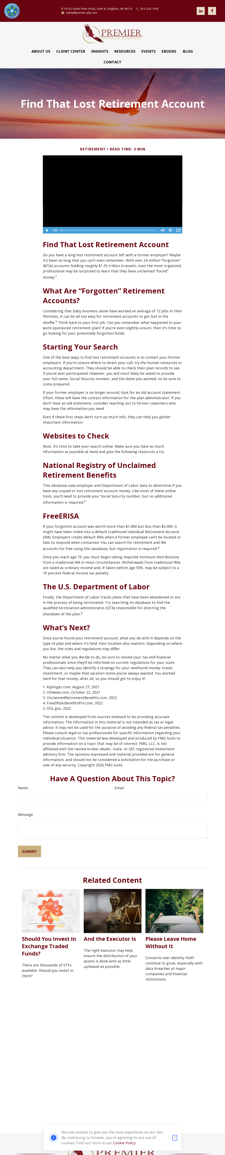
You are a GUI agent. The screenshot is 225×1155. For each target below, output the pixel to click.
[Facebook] (212, 11)
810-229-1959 (147, 9)
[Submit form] (29, 851)
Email (119, 787)
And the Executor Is (110, 938)
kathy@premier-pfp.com (79, 13)
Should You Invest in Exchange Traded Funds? (49, 946)
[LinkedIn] (201, 11)
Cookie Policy (124, 1142)
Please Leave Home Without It (170, 942)
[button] (40, 51)
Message (25, 814)
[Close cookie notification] (174, 1138)
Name (23, 787)
